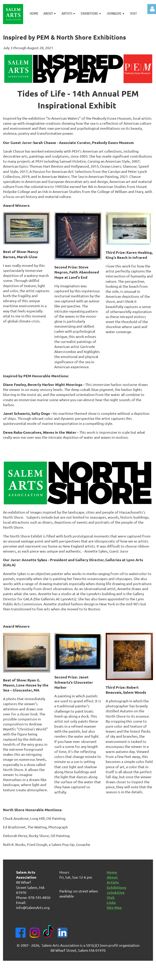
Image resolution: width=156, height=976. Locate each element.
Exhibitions (116, 887)
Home (112, 872)
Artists (113, 882)
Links (111, 902)
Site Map (114, 907)
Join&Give (116, 892)
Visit (111, 897)
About (112, 877)
